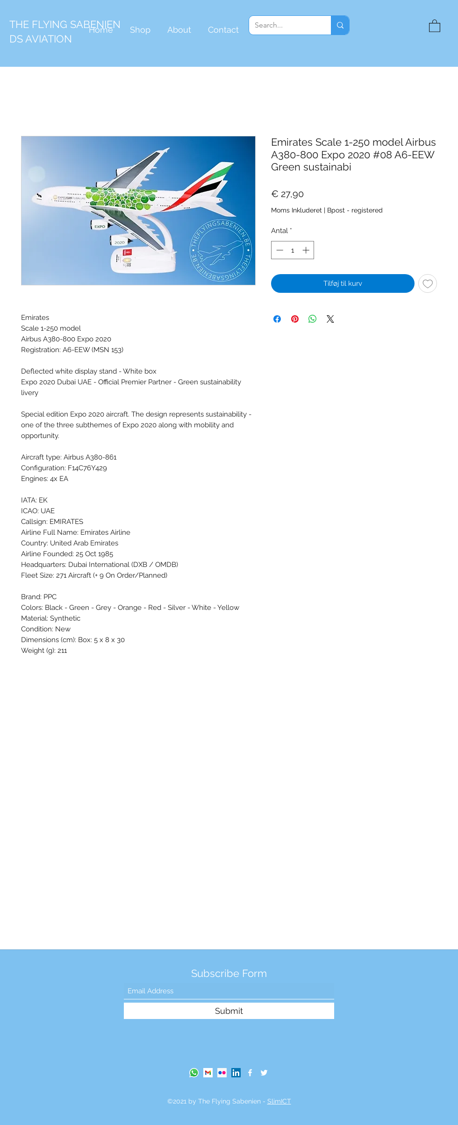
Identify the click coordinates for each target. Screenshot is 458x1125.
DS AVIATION (40, 39)
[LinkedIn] (236, 1072)
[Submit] (229, 1011)
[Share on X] (330, 319)
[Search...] (283, 25)
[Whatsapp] (194, 1072)
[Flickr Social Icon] (222, 1072)
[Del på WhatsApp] (312, 319)
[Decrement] (278, 250)
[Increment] (307, 250)
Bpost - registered (355, 210)
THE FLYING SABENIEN (65, 24)
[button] (434, 25)
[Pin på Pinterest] (295, 319)
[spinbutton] (293, 250)
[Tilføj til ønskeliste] (427, 283)
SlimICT (279, 1101)
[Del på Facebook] (277, 319)
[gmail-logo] (208, 1072)
